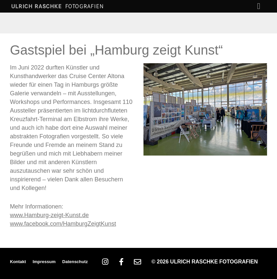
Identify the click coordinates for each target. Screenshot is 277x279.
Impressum (43, 261)
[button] (258, 6)
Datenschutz (75, 261)
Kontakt (18, 261)
